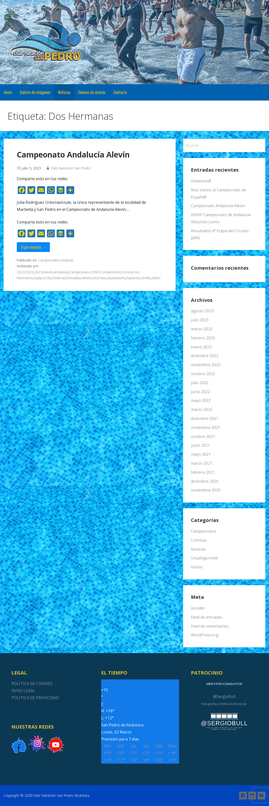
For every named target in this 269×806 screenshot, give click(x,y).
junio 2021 (200, 445)
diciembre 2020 (204, 481)
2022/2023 (25, 272)
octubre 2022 (203, 373)
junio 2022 (200, 391)
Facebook (243, 795)
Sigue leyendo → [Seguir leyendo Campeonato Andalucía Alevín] (33, 247)
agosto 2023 (202, 311)
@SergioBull (224, 696)
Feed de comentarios (210, 626)
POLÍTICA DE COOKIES (31, 683)
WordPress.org (204, 635)
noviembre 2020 (205, 490)
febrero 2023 (203, 338)
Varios (197, 567)
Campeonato (79, 272)
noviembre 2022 (205, 364)
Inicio (8, 92)
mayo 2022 (201, 400)
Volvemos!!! (201, 181)
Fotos (103, 278)
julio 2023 (199, 320)
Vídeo (156, 278)
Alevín (48, 272)
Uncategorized (204, 558)
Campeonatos (49, 260)
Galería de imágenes (35, 92)
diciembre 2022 (204, 355)
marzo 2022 (201, 409)
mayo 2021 (201, 454)
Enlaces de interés (92, 92)
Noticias (64, 92)
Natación (133, 278)
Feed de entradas (206, 617)
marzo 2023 (201, 329)
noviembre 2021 (205, 427)
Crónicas (199, 540)
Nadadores (117, 278)
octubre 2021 (203, 436)
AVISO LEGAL (23, 690)
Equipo (39, 278)
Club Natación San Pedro (71, 168)
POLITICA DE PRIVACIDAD (35, 697)
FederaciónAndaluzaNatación (75, 278)
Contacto (120, 92)
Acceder (198, 608)
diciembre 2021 (204, 418)
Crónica (126, 272)
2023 (38, 272)
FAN (48, 278)
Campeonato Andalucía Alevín (73, 154)
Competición (110, 272)
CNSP (95, 272)
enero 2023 (201, 347)
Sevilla (146, 278)
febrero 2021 (203, 472)
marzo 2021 (201, 463)
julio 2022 (199, 382)
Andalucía (61, 272)
